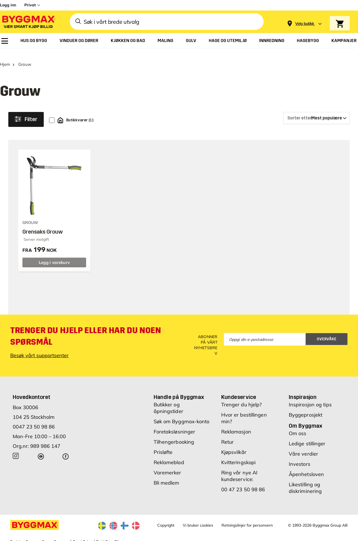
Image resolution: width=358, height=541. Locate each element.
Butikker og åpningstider (168, 400)
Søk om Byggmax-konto (182, 414)
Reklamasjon (236, 424)
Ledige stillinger (307, 436)
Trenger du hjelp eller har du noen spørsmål (85, 329)
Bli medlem (166, 475)
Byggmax (61, 535)
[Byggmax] (28, 21)
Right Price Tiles (109, 535)
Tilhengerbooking (174, 435)
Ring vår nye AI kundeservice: (239, 468)
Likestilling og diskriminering (305, 480)
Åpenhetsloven (306, 467)
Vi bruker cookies (198, 518)
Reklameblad (169, 455)
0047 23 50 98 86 (34, 419)
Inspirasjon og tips (310, 397)
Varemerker (167, 465)
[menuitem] (4, 41)
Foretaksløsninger (174, 424)
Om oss (298, 426)
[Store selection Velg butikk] (304, 23)
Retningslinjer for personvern (247, 518)
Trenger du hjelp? (241, 397)
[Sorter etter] (316, 111)
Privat (30, 4)
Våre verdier (303, 446)
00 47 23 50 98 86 (243, 482)
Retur (227, 435)
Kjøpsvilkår (233, 445)
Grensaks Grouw (42, 224)
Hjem (5, 57)
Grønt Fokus (83, 535)
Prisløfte (163, 445)
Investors (299, 457)
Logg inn (8, 4)
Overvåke (326, 332)
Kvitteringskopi (238, 455)
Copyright (165, 518)
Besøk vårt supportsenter (39, 348)
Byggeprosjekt (305, 407)
